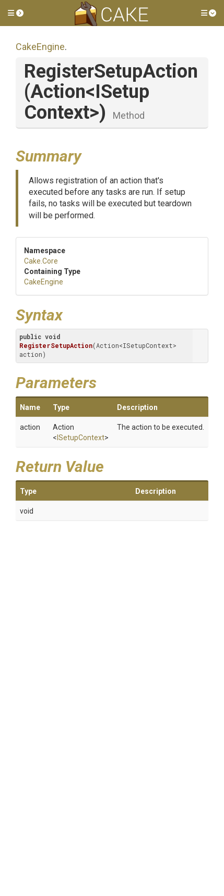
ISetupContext (80, 437)
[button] (15, 13)
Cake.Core (41, 261)
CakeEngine (40, 46)
